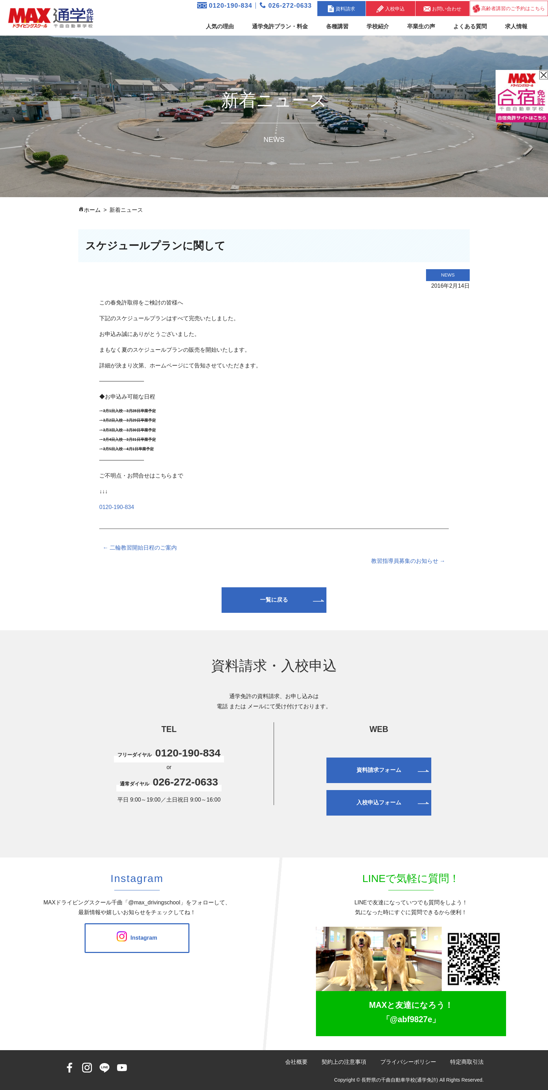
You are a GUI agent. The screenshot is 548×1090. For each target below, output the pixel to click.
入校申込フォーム (378, 802)
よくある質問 (470, 26)
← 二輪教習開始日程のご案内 (140, 548)
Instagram (137, 938)
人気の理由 (220, 26)
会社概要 (296, 1062)
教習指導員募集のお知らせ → (408, 561)
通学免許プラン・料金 (280, 26)
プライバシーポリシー (408, 1062)
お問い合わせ (442, 9)
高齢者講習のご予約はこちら (509, 9)
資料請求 (341, 8)
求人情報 (516, 26)
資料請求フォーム (378, 770)
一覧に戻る (274, 600)
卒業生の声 (421, 26)
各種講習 (337, 26)
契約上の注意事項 (344, 1062)
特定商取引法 (467, 1062)
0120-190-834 (224, 5)
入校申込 (390, 9)
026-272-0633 (286, 5)
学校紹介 (378, 26)
